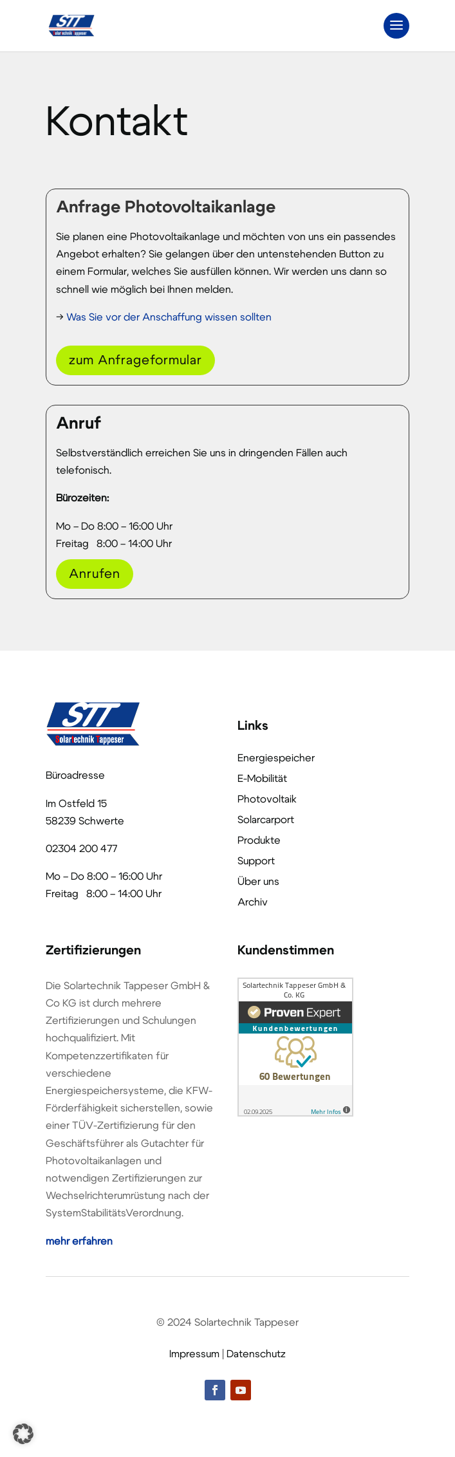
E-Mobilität (262, 779)
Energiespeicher (276, 758)
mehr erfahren (79, 1241)
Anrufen (94, 574)
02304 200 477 (81, 849)
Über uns (258, 882)
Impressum (194, 1354)
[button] (23, 1434)
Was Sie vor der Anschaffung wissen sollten (169, 317)
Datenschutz (256, 1354)
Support (256, 861)
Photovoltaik (267, 799)
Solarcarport (265, 820)
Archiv (252, 902)
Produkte (259, 840)
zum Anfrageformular (135, 360)
